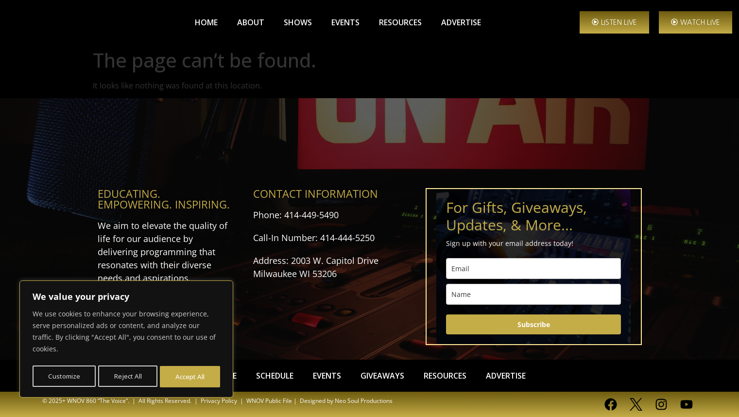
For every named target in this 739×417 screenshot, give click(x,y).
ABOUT (250, 22)
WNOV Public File (269, 401)
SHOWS (298, 22)
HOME (206, 22)
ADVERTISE (461, 22)
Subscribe (533, 324)
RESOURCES (400, 22)
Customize (64, 376)
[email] (533, 268)
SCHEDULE (274, 375)
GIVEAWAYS (382, 375)
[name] (533, 294)
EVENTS (345, 22)
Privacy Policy (219, 401)
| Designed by (312, 401)
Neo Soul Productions (364, 401)
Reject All (128, 376)
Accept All (190, 376)
